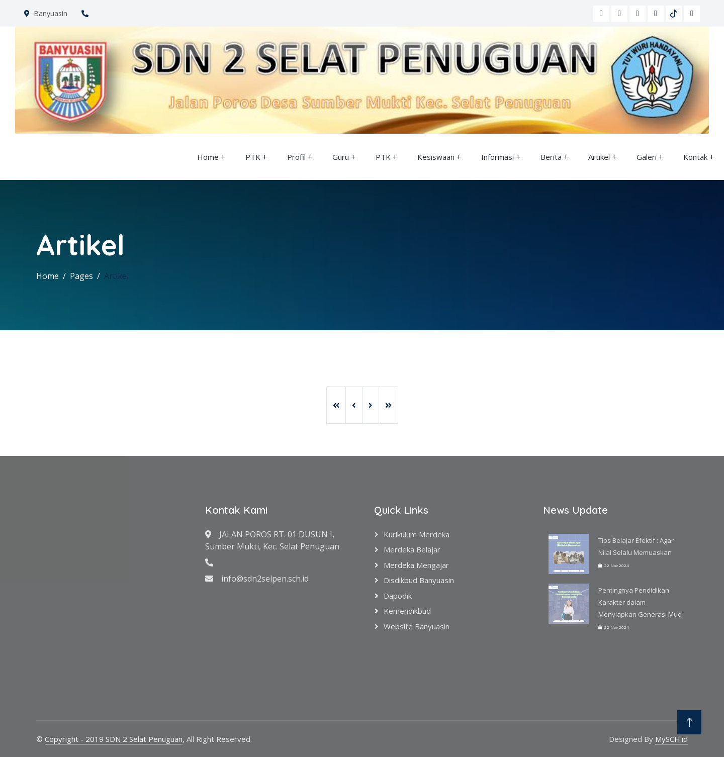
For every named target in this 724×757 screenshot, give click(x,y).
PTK (252, 157)
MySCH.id (671, 739)
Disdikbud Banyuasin (419, 580)
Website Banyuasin (416, 626)
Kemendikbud (407, 611)
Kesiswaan (436, 157)
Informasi (497, 157)
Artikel (599, 157)
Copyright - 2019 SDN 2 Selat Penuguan (114, 739)
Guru (340, 157)
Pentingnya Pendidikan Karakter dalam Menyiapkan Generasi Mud (640, 602)
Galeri (647, 157)
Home (208, 157)
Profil (296, 157)
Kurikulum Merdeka (416, 534)
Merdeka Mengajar (416, 565)
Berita (551, 157)
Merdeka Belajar (412, 549)
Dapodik (398, 596)
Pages (81, 275)
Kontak (695, 157)
